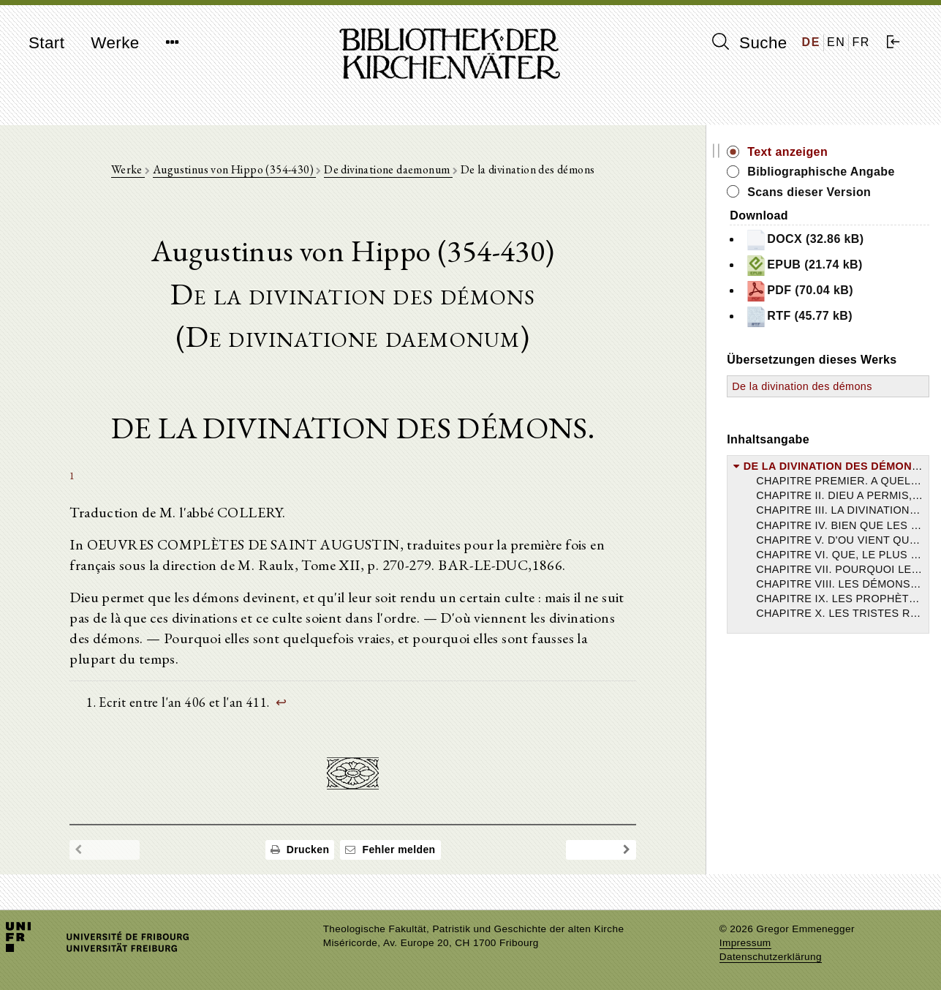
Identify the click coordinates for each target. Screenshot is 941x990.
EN (836, 42)
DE (811, 42)
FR (861, 42)
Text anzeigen (787, 152)
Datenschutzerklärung (770, 956)
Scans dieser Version (809, 192)
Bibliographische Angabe (821, 171)
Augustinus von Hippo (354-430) (234, 169)
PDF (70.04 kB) (799, 291)
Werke (115, 43)
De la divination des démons (802, 386)
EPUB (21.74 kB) (804, 266)
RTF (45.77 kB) (799, 317)
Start (46, 43)
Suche (749, 42)
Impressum (745, 942)
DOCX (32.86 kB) (804, 240)
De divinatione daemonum (388, 169)
